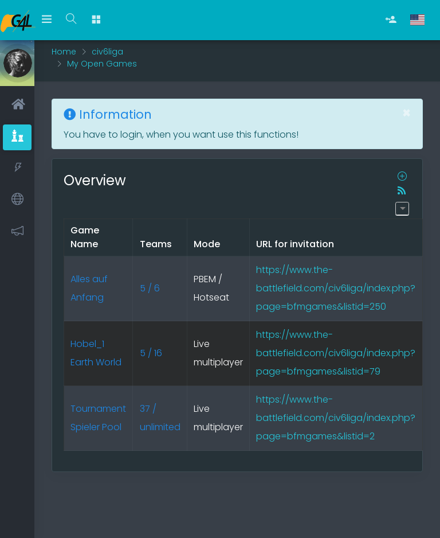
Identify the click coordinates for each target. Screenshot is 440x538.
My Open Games (102, 63)
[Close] (406, 113)
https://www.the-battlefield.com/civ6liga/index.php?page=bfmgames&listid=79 (335, 353)
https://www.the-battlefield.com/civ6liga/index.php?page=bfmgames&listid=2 (335, 418)
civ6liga (107, 51)
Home (64, 51)
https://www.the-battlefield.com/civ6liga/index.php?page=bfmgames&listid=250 (335, 288)
